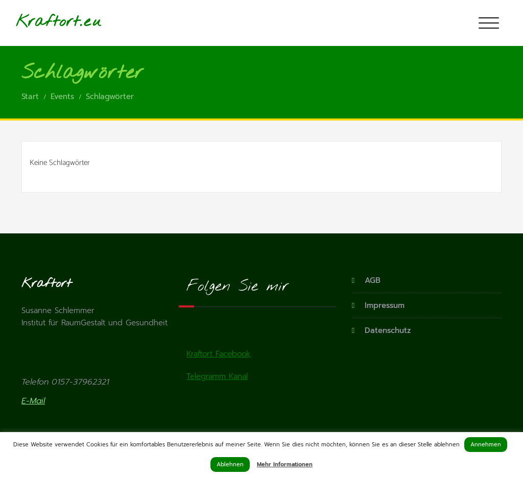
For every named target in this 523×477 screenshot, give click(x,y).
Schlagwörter (110, 96)
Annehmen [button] (485, 444)
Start (30, 96)
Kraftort (48, 22)
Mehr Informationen (285, 464)
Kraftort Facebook (218, 354)
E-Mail (33, 401)
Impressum (385, 305)
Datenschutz (388, 330)
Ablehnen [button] (230, 464)
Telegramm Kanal (217, 376)
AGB (373, 280)
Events (62, 96)
